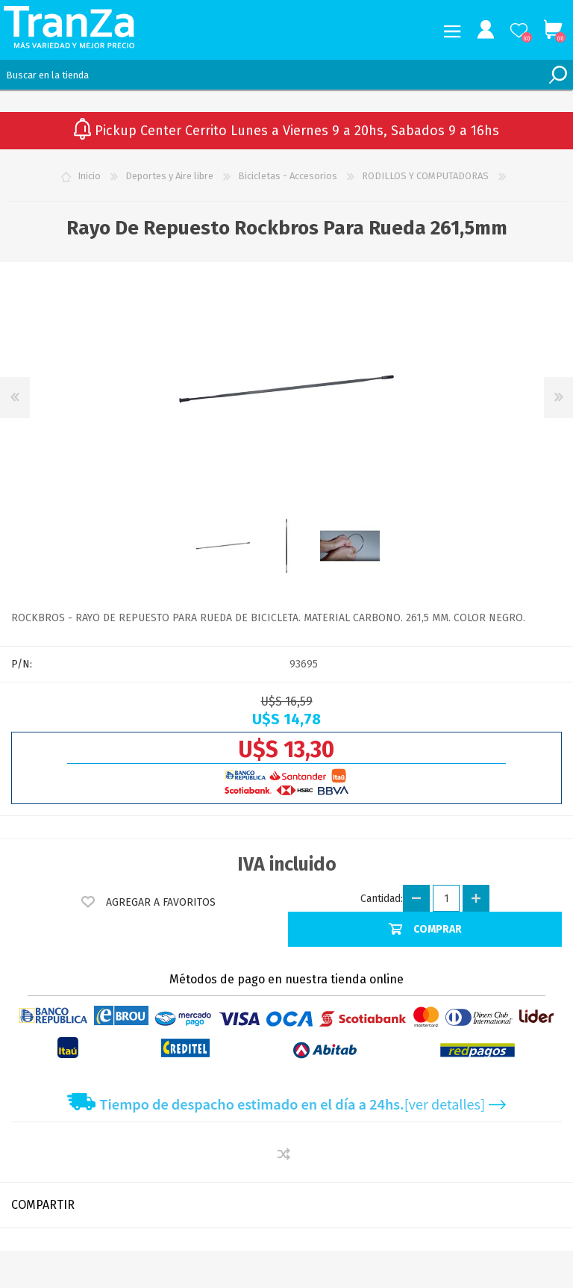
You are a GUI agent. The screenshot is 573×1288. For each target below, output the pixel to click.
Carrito (552, 29)
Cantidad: (381, 898)
